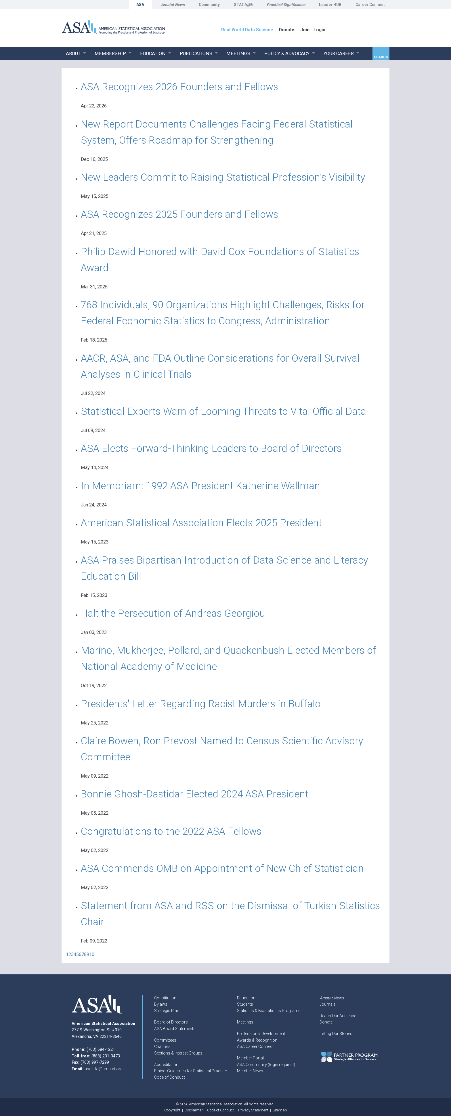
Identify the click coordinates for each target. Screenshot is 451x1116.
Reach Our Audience (338, 1015)
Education (246, 998)
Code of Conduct (169, 1077)
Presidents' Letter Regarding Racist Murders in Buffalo (201, 704)
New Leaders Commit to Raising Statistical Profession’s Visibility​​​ (223, 177)
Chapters (162, 1046)
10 (91, 954)
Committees (165, 1040)
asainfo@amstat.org (104, 1069)
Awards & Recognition (257, 1040)
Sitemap (280, 1110)
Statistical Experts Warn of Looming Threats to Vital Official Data (223, 411)
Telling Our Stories (336, 1033)
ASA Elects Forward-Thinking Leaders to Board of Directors (211, 448)
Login (319, 29)
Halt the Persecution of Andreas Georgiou (173, 613)
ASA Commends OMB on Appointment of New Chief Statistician (222, 868)
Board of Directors (171, 1022)
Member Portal (250, 1058)
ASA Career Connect (255, 1046)
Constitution (165, 998)
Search (381, 57)
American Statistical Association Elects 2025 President (201, 523)
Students (245, 1004)
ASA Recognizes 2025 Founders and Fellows (179, 214)
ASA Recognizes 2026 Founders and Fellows (179, 87)
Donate (326, 1022)
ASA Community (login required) (266, 1064)
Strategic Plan (166, 1010)
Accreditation (166, 1064)
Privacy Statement (253, 1110)
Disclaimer (194, 1110)
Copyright (172, 1110)
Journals (328, 1004)
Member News (250, 1071)
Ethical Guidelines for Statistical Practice (190, 1071)
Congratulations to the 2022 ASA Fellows (171, 831)
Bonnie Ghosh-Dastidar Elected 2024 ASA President (194, 794)
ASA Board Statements (175, 1028)
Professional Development (261, 1033)
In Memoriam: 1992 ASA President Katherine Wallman (200, 486)
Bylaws (160, 1004)
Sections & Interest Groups (178, 1053)
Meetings (245, 1022)
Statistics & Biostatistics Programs (269, 1010)
